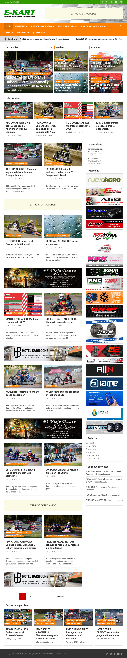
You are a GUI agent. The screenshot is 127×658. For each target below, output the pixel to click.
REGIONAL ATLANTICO (71, 81)
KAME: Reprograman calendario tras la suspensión (107, 125)
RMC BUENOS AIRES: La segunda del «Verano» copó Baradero (77, 634)
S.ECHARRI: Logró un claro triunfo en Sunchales (105, 86)
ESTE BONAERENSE (20, 464)
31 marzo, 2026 (42, 642)
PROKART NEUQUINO (61, 536)
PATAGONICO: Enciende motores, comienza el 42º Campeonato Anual (46, 127)
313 (47, 596)
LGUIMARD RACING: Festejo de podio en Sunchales (105, 64)
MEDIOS (68, 60)
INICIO (8, 26)
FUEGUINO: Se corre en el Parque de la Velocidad (69, 64)
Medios (60, 47)
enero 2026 (90, 452)
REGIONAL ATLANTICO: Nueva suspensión (68, 86)
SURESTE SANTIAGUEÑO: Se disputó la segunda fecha (61, 321)
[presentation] (47, 47)
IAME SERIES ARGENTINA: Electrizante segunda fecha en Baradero (47, 634)
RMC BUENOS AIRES (67, 26)
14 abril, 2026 (11, 90)
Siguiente (60, 596)
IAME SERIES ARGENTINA (41, 26)
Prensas (95, 47)
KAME (107, 117)
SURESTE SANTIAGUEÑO (62, 313)
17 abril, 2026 (60, 69)
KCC (55, 386)
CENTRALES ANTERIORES (15, 620)
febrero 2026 (91, 449)
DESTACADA (10, 74)
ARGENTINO (20, 26)
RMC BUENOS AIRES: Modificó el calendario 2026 (78, 125)
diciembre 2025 (92, 455)
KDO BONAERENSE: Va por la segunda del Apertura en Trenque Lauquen (47, 39)
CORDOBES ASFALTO (61, 464)
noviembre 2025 (92, 458)
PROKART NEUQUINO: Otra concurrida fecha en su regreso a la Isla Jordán (62, 544)
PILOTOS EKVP (96, 57)
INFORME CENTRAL (24, 74)
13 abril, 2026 (96, 69)
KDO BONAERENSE (20, 117)
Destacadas (11, 47)
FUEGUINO (59, 60)
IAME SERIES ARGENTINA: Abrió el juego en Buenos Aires (109, 632)
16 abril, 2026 (60, 91)
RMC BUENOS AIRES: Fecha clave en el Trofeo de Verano (17, 632)
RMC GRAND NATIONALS (92, 26)
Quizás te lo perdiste (16, 605)
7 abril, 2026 (10, 639)
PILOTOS (9, 33)
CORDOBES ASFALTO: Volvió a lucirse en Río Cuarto (62, 471)
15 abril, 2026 (101, 132)
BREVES (9, 117)
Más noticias (12, 98)
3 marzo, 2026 (102, 639)
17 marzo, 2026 (72, 642)
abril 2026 (90, 443)
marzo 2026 (91, 446)
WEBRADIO (40, 33)
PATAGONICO (48, 117)
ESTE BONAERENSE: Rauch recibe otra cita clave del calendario (20, 472)
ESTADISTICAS (23, 33)
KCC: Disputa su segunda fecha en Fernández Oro (62, 393)
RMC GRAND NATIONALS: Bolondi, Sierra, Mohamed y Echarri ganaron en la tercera (28, 82)
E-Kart (20, 90)
